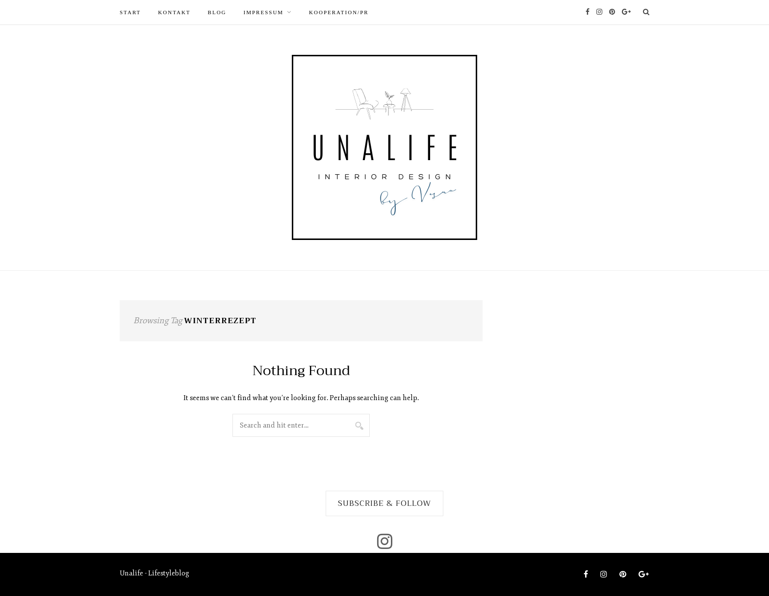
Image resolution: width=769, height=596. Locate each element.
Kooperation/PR (339, 12)
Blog (217, 12)
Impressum (264, 12)
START (130, 12)
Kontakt (174, 12)
